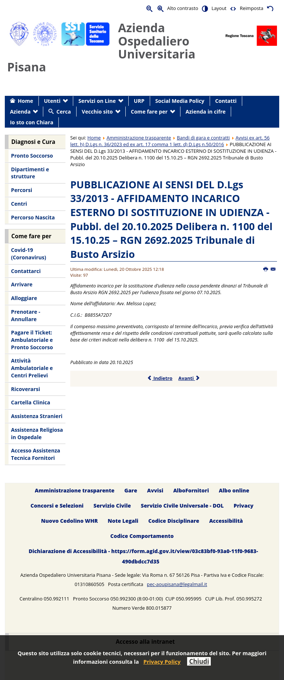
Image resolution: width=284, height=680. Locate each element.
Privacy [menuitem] (244, 505)
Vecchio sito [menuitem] (97, 111)
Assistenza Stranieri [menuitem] (36, 416)
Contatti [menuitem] (226, 100)
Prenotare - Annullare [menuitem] (25, 315)
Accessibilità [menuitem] (226, 520)
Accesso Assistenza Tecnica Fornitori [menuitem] (35, 454)
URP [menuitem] (139, 100)
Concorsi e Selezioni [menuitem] (57, 505)
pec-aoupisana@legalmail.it (177, 584)
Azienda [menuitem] (20, 111)
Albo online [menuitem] (234, 490)
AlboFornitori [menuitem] (191, 490)
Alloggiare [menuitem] (24, 298)
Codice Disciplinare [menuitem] (173, 520)
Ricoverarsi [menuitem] (25, 389)
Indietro (159, 378)
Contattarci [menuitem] (26, 271)
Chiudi (199, 661)
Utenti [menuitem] (52, 100)
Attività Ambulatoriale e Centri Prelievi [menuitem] (32, 367)
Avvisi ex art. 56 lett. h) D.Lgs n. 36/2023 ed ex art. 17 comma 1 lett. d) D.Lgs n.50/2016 (170, 141)
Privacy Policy (162, 661)
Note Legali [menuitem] (123, 520)
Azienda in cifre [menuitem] (206, 111)
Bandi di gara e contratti (203, 137)
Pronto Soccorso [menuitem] (32, 155)
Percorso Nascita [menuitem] (33, 217)
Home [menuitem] (25, 100)
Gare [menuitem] (130, 490)
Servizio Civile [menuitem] (112, 505)
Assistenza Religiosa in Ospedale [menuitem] (37, 433)
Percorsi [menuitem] (21, 189)
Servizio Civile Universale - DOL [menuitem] (182, 505)
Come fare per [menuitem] (149, 111)
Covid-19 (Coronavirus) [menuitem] (28, 253)
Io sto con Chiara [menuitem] (31, 122)
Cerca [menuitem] (63, 111)
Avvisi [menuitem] (155, 490)
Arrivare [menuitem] (22, 284)
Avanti (189, 378)
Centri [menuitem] (19, 203)
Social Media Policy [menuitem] (179, 100)
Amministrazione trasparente (138, 137)
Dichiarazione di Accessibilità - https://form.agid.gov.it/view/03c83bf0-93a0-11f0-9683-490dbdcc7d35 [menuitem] (143, 556)
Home (94, 137)
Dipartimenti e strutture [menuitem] (30, 173)
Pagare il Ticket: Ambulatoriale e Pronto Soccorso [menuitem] (32, 339)
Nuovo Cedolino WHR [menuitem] (69, 520)
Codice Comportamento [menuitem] (141, 535)
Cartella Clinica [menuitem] (30, 402)
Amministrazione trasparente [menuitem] (74, 490)
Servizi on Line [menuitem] (97, 100)
